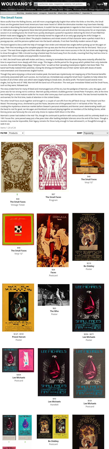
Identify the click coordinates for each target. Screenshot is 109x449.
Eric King (20, 13)
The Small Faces (11, 17)
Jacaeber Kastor (31, 13)
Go (88, 4)
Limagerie (43, 13)
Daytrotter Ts (87, 13)
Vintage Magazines (96, 9)
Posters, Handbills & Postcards (12, 9)
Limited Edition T (74, 13)
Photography (31, 9)
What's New (62, 13)
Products (13, 133)
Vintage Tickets (57, 9)
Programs (68, 9)
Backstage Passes (81, 9)
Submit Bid (52, 13)
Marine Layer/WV (43, 9)
